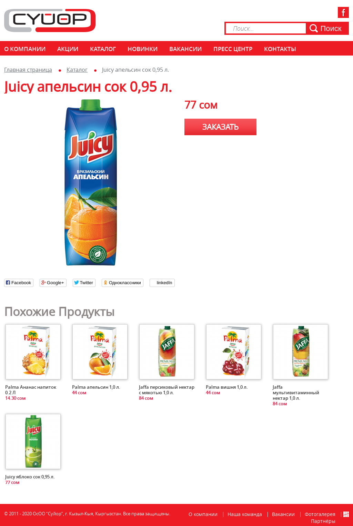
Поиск (331, 28)
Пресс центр (232, 49)
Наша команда (245, 514)
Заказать (220, 127)
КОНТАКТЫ (280, 49)
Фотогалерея (320, 514)
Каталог (103, 49)
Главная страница (28, 69)
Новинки (143, 49)
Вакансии (185, 49)
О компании (25, 49)
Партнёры (323, 521)
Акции (67, 49)
